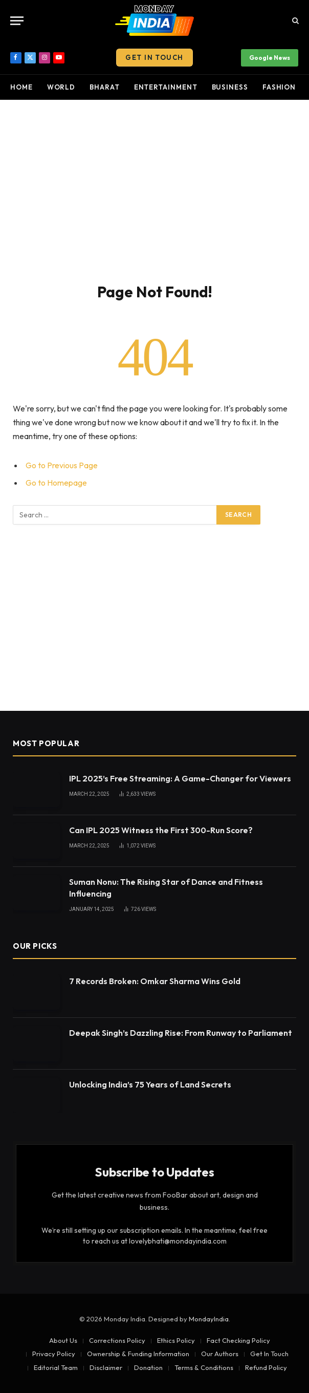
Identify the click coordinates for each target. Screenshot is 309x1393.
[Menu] (17, 20)
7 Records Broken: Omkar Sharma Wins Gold (154, 981)
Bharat (104, 87)
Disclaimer (106, 1367)
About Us (63, 1340)
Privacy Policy (53, 1354)
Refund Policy (266, 1367)
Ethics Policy (176, 1340)
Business (230, 87)
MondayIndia (209, 1319)
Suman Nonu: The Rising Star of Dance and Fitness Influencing (166, 888)
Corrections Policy (117, 1340)
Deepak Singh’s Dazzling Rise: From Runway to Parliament (180, 1033)
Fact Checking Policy (238, 1340)
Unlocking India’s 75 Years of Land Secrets (150, 1084)
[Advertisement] (154, 189)
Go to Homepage (56, 482)
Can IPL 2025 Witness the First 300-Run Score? (161, 830)
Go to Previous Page (62, 465)
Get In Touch (154, 57)
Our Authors (219, 1354)
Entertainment (165, 87)
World (61, 87)
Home (21, 87)
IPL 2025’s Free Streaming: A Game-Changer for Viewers (180, 778)
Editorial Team (56, 1367)
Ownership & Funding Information (138, 1354)
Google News (269, 57)
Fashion (279, 87)
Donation (148, 1367)
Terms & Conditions (203, 1367)
